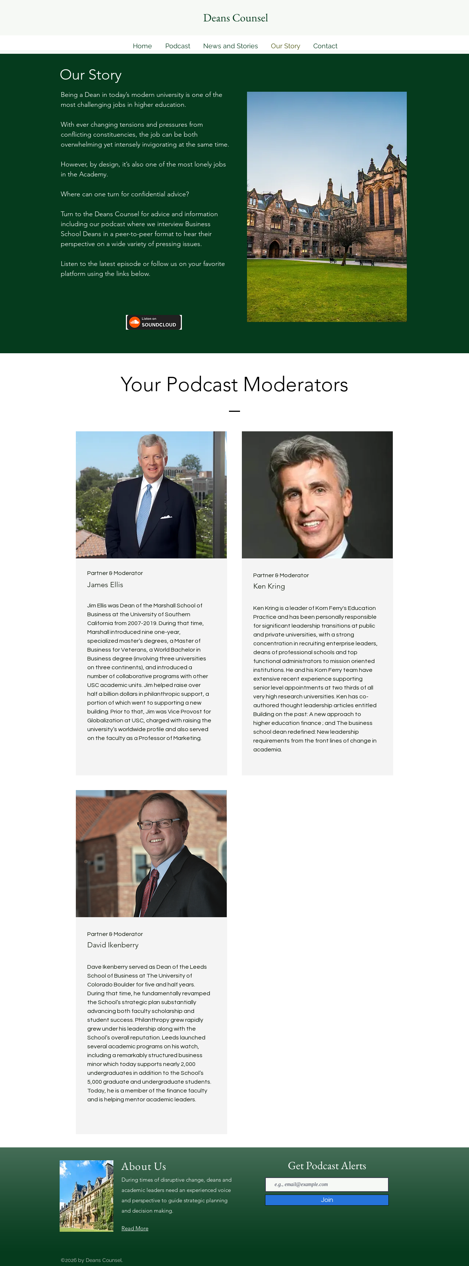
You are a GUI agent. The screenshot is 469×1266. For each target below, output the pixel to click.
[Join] (327, 1200)
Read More (134, 1228)
